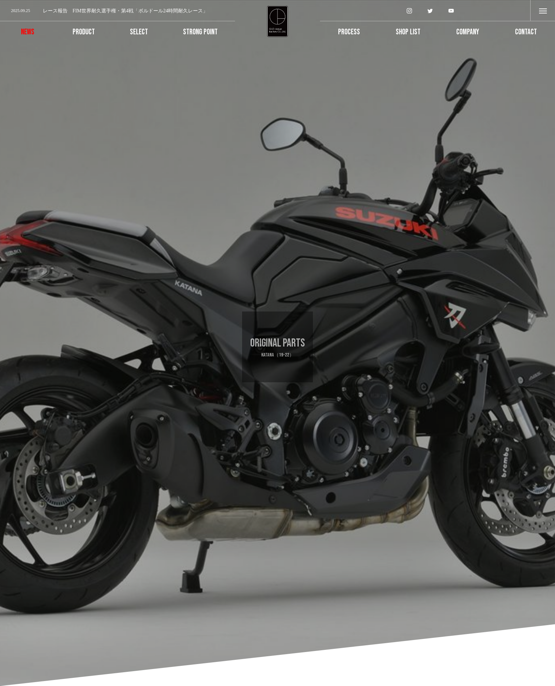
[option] (117, 11)
